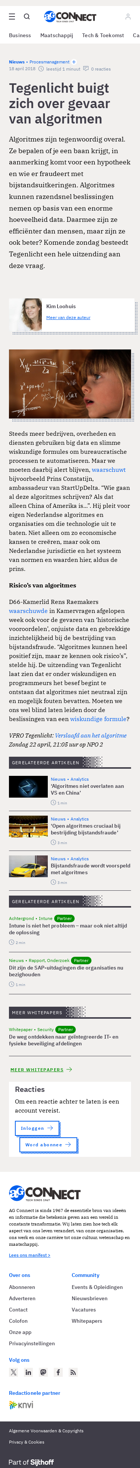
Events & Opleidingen (97, 1287)
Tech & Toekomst (103, 35)
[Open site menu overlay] (12, 17)
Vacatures (84, 1309)
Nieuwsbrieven (90, 1298)
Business (20, 35)
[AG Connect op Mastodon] (43, 1372)
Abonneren (22, 1287)
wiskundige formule (98, 719)
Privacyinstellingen (32, 1343)
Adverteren (22, 1298)
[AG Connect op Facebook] (58, 1372)
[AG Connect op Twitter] (13, 1372)
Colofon (18, 1320)
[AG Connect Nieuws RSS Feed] (73, 1372)
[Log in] (128, 17)
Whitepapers (87, 1320)
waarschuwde (28, 610)
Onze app (20, 1332)
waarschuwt (109, 469)
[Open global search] (27, 17)
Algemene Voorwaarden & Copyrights (46, 1430)
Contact (18, 1309)
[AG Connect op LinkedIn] (28, 1372)
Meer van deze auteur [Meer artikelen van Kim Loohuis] (68, 317)
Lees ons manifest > (29, 1255)
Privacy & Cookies (26, 1442)
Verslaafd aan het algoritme (90, 735)
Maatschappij (57, 35)
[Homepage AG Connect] (70, 16)
